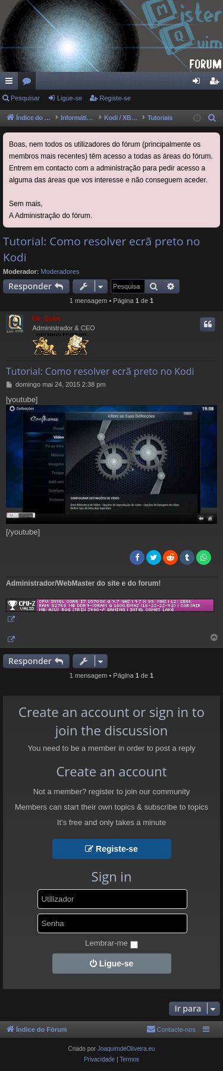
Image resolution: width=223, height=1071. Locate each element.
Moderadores (60, 271)
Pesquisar (25, 98)
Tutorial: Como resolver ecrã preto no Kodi (101, 249)
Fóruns (29, 83)
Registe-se (115, 98)
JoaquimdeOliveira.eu (126, 1048)
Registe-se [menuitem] (217, 83)
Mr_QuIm (46, 318)
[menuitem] (212, 118)
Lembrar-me (111, 944)
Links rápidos (11, 83)
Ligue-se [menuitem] (199, 83)
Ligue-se (69, 98)
